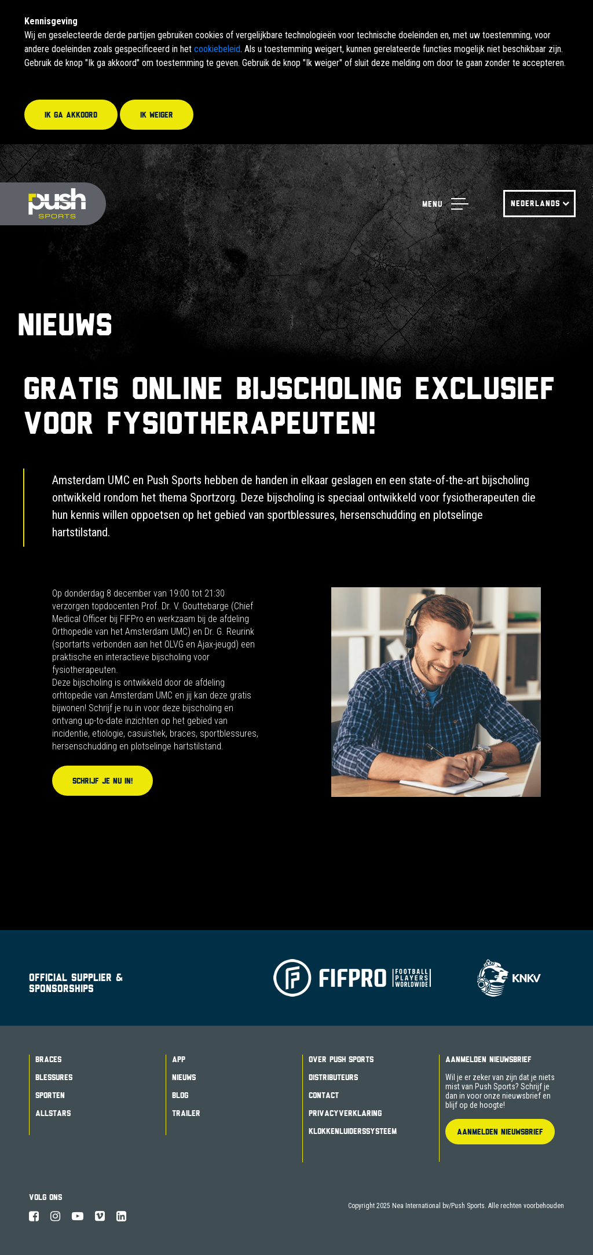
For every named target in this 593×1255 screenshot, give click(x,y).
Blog (180, 1095)
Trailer (186, 1113)
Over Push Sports (341, 1059)
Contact (324, 1095)
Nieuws (184, 1077)
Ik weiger (156, 114)
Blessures (53, 1077)
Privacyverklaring (345, 1113)
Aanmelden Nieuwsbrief (488, 1059)
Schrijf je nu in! (102, 780)
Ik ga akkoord (71, 114)
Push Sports (53, 204)
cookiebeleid (217, 48)
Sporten (50, 1095)
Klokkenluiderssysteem (353, 1131)
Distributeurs (333, 1077)
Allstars (53, 1113)
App (178, 1059)
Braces (48, 1059)
